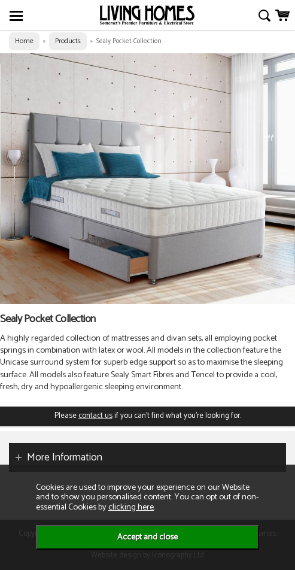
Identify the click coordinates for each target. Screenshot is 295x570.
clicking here (131, 507)
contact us (95, 416)
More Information (64, 457)
